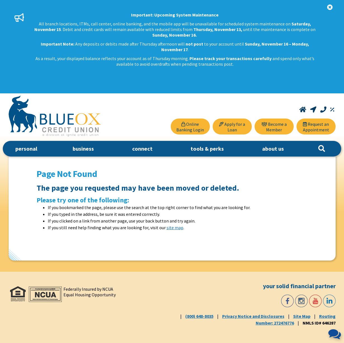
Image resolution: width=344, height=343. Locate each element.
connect (142, 148)
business (83, 148)
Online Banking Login (190, 127)
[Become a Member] (274, 126)
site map (175, 227)
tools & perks (207, 148)
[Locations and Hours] (313, 109)
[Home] (303, 109)
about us (273, 148)
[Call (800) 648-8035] (324, 109)
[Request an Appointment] (316, 126)
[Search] (321, 149)
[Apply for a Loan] (232, 126)
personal (26, 148)
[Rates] (332, 109)
